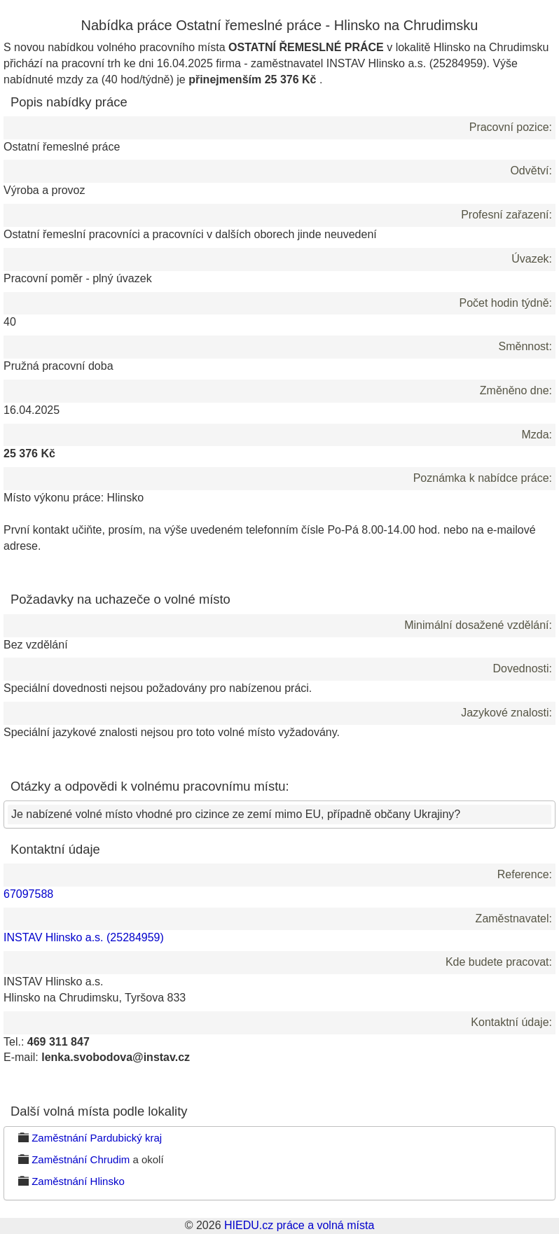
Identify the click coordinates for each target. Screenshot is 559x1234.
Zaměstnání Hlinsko (78, 1181)
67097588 (28, 894)
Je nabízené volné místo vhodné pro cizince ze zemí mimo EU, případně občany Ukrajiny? (235, 814)
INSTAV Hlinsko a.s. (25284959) (84, 937)
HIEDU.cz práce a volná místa (299, 1225)
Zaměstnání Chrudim (81, 1159)
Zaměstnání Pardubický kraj (97, 1138)
